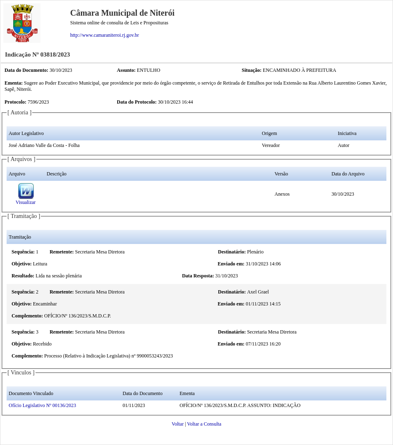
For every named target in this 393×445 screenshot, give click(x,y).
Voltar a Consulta (204, 424)
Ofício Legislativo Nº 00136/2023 (42, 405)
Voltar (178, 424)
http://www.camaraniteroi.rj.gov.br (104, 35)
